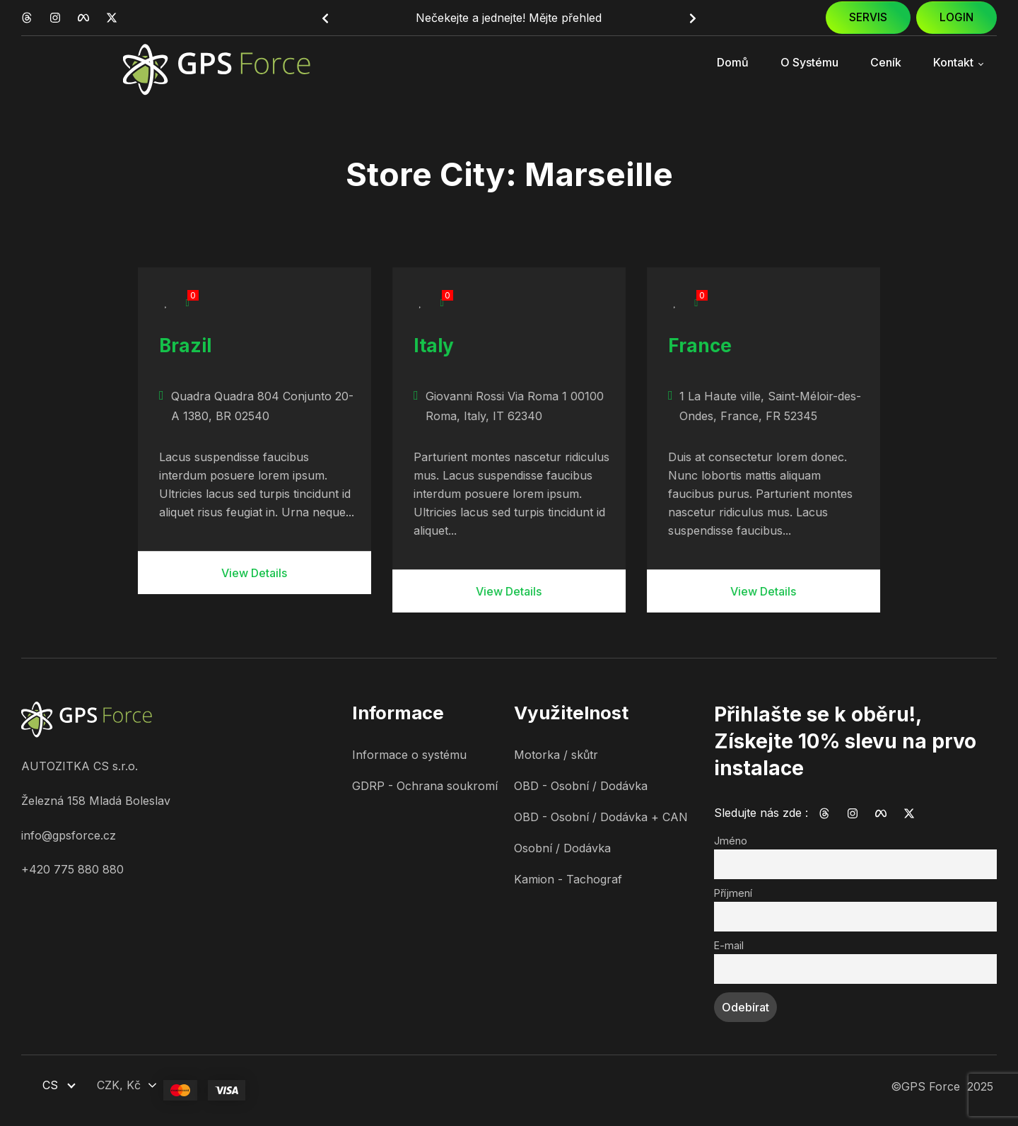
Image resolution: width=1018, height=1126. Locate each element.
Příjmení (733, 893)
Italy (434, 345)
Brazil (185, 345)
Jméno (730, 841)
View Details (254, 573)
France (700, 345)
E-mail (729, 945)
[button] (325, 18)
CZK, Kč (119, 1085)
